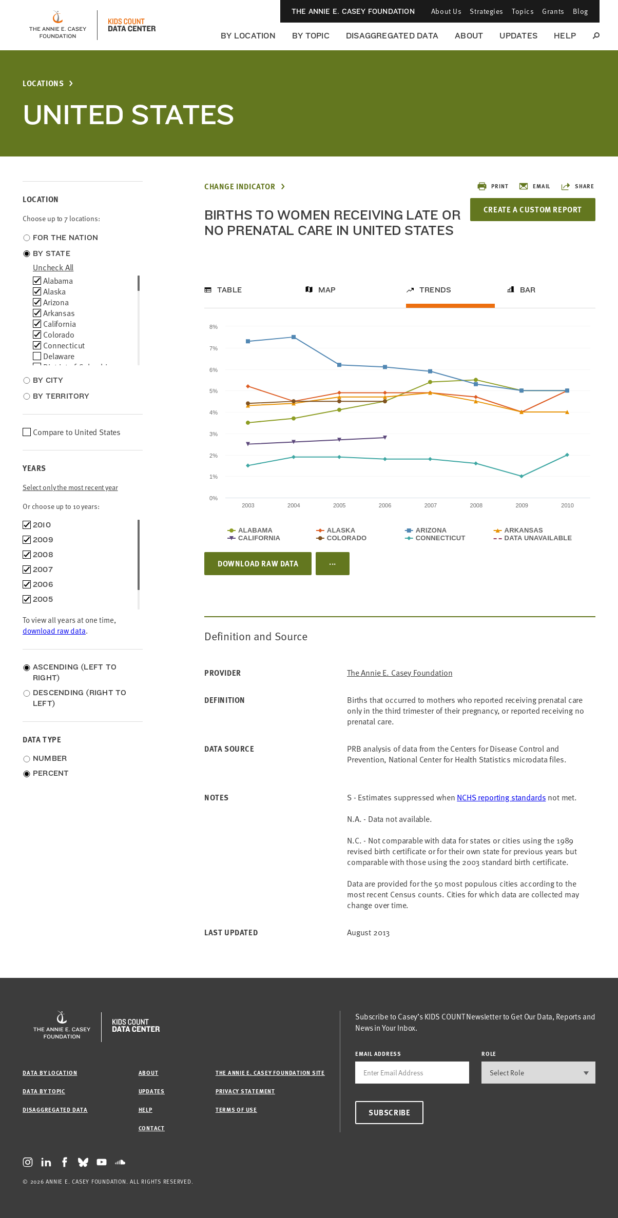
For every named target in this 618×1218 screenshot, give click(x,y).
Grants (553, 11)
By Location (248, 36)
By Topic (311, 36)
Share (577, 186)
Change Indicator (240, 186)
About (469, 36)
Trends (435, 289)
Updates (518, 36)
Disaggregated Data (392, 36)
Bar (528, 289)
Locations (43, 83)
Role (488, 1053)
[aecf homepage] (57, 25)
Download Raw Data (258, 563)
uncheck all (53, 267)
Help (565, 36)
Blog (580, 11)
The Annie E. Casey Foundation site (270, 1072)
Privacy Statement (245, 1091)
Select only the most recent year (70, 487)
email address (378, 1053)
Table (229, 289)
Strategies (487, 11)
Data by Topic (44, 1091)
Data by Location (50, 1072)
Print (492, 186)
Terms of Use (236, 1109)
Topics (523, 11)
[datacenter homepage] (132, 25)
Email (534, 186)
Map (327, 289)
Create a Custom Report (533, 209)
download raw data (54, 630)
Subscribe (389, 1112)
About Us (446, 11)
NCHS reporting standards (501, 797)
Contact (152, 1128)
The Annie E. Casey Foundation (353, 11)
